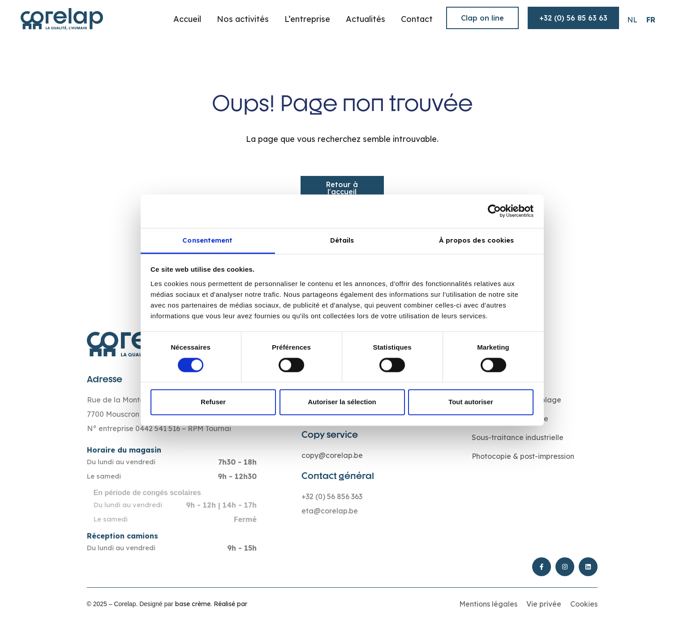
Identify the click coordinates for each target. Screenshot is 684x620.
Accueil (187, 19)
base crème (193, 604)
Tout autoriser (470, 402)
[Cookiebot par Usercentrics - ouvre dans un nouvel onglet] (494, 211)
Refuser (213, 402)
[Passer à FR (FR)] (651, 19)
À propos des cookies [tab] (476, 240)
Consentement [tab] (207, 240)
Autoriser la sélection (342, 402)
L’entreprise (307, 19)
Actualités (365, 19)
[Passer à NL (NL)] (632, 19)
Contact (417, 19)
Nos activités (243, 19)
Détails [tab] (342, 240)
